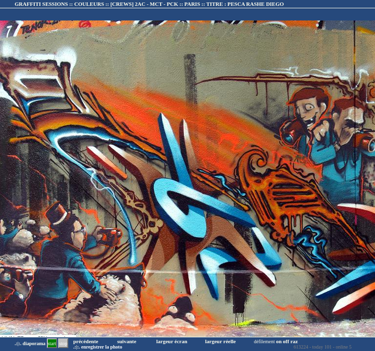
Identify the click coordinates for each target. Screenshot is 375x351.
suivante (126, 341)
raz (294, 341)
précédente (85, 341)
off (286, 341)
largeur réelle (220, 341)
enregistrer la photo (101, 347)
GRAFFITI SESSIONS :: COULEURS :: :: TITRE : (149, 4)
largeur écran (172, 341)
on (279, 341)
